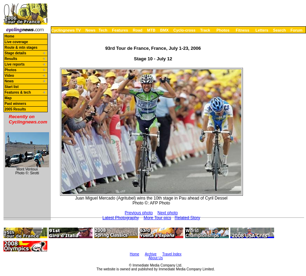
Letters (262, 30)
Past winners (15, 104)
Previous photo (139, 212)
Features (120, 30)
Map (8, 98)
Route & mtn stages (21, 47)
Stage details (15, 53)
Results (11, 59)
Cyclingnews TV (66, 30)
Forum (296, 30)
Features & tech (18, 92)
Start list (12, 87)
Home (9, 36)
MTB (151, 30)
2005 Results (15, 109)
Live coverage (16, 42)
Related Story (187, 217)
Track (205, 30)
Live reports (15, 64)
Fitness (242, 30)
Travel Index (172, 254)
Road (138, 30)
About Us (155, 258)
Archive (150, 254)
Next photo (167, 212)
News (91, 30)
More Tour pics (157, 217)
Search (279, 30)
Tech (102, 30)
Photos (222, 30)
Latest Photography (120, 217)
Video (9, 76)
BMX (164, 30)
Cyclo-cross (185, 30)
